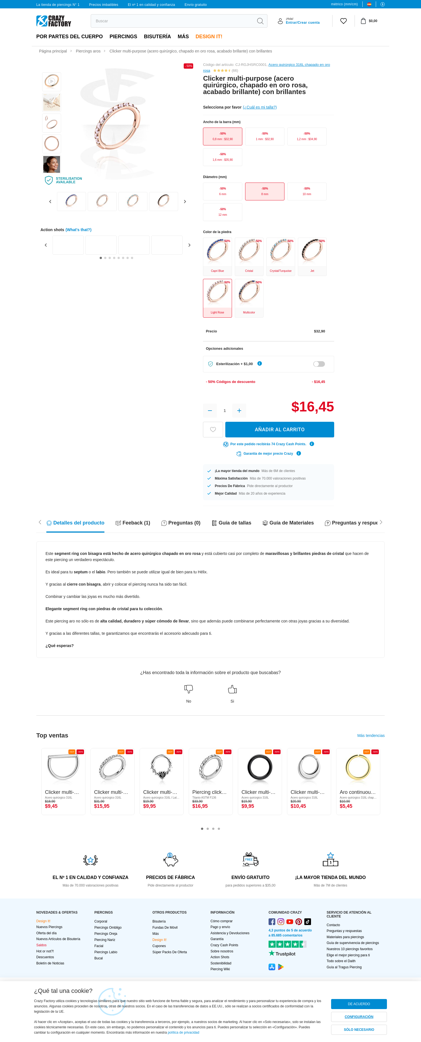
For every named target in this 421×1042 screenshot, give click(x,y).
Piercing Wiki (220, 969)
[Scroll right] (40, 522)
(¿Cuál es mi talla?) (260, 107)
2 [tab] (207, 829)
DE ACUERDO (359, 1004)
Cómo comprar (221, 921)
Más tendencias (371, 735)
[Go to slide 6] (123, 258)
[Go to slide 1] (101, 258)
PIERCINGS (123, 36)
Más (183, 36)
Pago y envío (220, 927)
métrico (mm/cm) (344, 4)
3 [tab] (213, 829)
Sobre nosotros (221, 951)
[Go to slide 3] (110, 258)
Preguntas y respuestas (344, 931)
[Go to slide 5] (119, 258)
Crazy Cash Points (224, 945)
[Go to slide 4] (114, 258)
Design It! (208, 36)
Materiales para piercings (345, 937)
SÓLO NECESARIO (359, 1030)
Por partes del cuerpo (69, 36)
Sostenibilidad (220, 963)
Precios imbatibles (103, 5)
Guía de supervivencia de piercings (353, 943)
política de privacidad (183, 1032)
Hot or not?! (45, 951)
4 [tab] (219, 829)
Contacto (333, 925)
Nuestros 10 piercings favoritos (350, 949)
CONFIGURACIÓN (359, 1017)
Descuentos (45, 957)
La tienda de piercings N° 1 (58, 5)
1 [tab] (202, 829)
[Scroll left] (381, 522)
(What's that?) (79, 229)
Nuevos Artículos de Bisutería (58, 939)
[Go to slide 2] (105, 258)
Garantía (217, 939)
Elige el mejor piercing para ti (348, 955)
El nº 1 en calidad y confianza (151, 5)
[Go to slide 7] (127, 258)
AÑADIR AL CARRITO (280, 429)
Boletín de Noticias (50, 963)
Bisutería (157, 36)
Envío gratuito (196, 5)
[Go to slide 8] (132, 258)
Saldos (41, 945)
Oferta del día (46, 933)
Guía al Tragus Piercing (344, 967)
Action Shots (219, 957)
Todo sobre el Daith (341, 961)
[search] (172, 21)
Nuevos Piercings (49, 927)
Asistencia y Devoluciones (229, 933)
